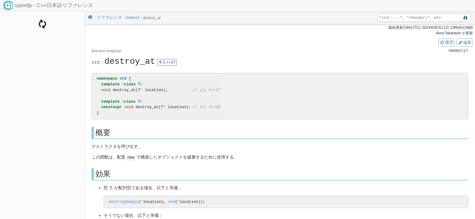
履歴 (446, 42)
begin (133, 201)
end (171, 201)
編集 (465, 42)
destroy (117, 201)
